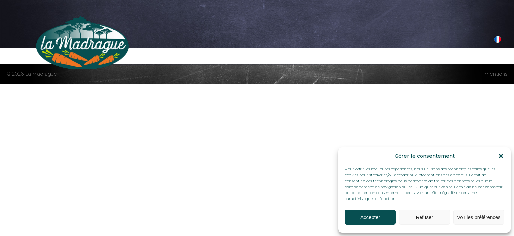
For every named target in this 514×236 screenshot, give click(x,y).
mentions (496, 74)
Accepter (370, 217)
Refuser (424, 217)
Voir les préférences (479, 217)
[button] (501, 156)
